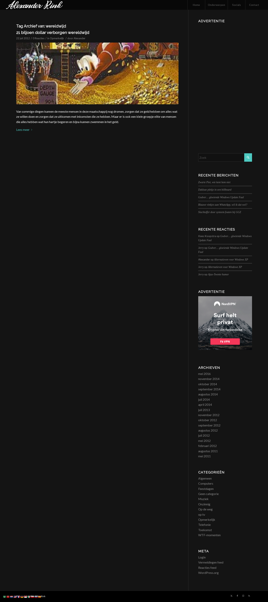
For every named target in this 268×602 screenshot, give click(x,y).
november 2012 (208, 415)
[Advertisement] (225, 83)
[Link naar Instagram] (243, 596)
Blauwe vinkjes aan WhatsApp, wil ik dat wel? (222, 204)
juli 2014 (204, 399)
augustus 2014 (208, 394)
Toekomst (205, 530)
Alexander (79, 38)
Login (202, 557)
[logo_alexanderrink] (34, 5)
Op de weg (205, 509)
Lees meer (25, 129)
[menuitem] (196, 5)
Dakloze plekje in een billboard (214, 189)
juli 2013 (204, 410)
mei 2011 (204, 456)
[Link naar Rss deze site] (249, 596)
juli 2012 (204, 435)
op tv (201, 514)
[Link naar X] (231, 596)
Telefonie (204, 524)
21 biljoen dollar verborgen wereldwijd (52, 32)
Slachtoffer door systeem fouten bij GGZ (219, 212)
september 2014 (209, 389)
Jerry (201, 247)
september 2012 (209, 425)
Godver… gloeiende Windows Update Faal (221, 197)
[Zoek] (225, 157)
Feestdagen (206, 489)
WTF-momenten (209, 535)
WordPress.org (208, 572)
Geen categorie (208, 494)
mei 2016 (204, 373)
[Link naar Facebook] (237, 596)
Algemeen (205, 478)
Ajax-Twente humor (218, 274)
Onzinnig (204, 504)
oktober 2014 (207, 384)
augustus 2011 (208, 451)
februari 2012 (207, 446)
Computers (205, 483)
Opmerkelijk (57, 38)
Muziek (203, 499)
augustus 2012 (208, 430)
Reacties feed (207, 567)
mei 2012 (204, 440)
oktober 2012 (207, 420)
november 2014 (208, 379)
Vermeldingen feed (210, 562)
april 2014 (205, 404)
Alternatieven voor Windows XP (231, 259)
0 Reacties (38, 38)
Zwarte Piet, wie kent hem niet (214, 182)
